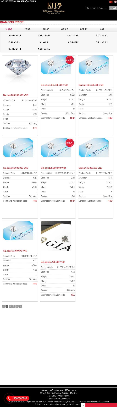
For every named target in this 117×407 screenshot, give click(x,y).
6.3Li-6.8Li (73, 42)
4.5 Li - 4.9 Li (73, 35)
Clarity (85, 29)
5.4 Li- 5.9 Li (14, 42)
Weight (66, 29)
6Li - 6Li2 (44, 42)
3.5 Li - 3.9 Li (15, 35)
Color (47, 29)
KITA (35, 128)
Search (113, 8)
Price (28, 29)
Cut (103, 29)
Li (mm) (10, 29)
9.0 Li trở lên (44, 49)
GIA (73, 295)
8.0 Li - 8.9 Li (15, 49)
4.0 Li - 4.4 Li (44, 35)
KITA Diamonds (63, 399)
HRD (72, 118)
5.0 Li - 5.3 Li (102, 35)
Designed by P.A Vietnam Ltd (69, 404)
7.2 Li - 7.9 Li (102, 42)
